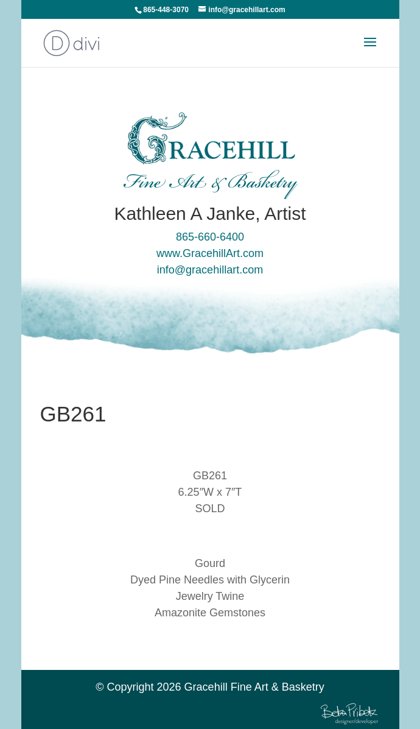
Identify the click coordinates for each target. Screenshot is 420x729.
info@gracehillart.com (210, 270)
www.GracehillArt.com (210, 253)
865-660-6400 (210, 237)
